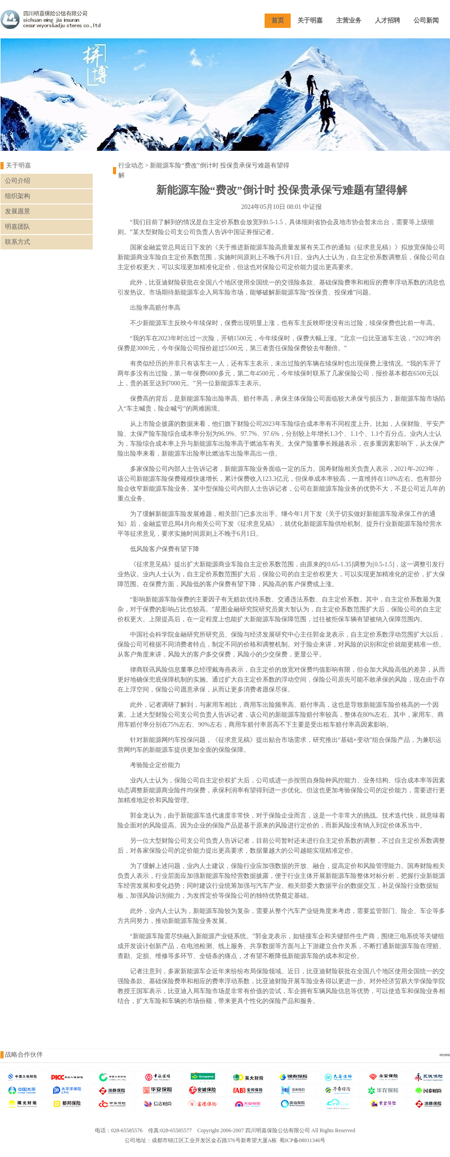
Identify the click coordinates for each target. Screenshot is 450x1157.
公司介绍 (17, 180)
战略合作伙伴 (24, 1054)
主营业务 (348, 20)
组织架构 (17, 196)
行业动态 (131, 165)
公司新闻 (426, 20)
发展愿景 (17, 211)
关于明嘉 (310, 20)
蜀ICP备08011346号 (302, 1140)
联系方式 (17, 242)
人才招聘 (387, 20)
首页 (277, 20)
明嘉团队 (17, 226)
